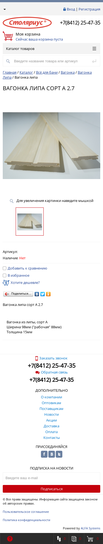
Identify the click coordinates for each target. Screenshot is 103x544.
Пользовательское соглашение (26, 512)
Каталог (26, 72)
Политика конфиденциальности (26, 520)
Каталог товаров (51, 48)
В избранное (16, 275)
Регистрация (89, 9)
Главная (9, 72)
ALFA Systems (90, 528)
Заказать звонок (51, 358)
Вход (71, 9)
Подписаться (52, 488)
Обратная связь (51, 372)
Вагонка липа (26, 77)
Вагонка (68, 72)
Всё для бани (47, 72)
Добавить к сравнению (25, 268)
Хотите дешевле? (21, 282)
